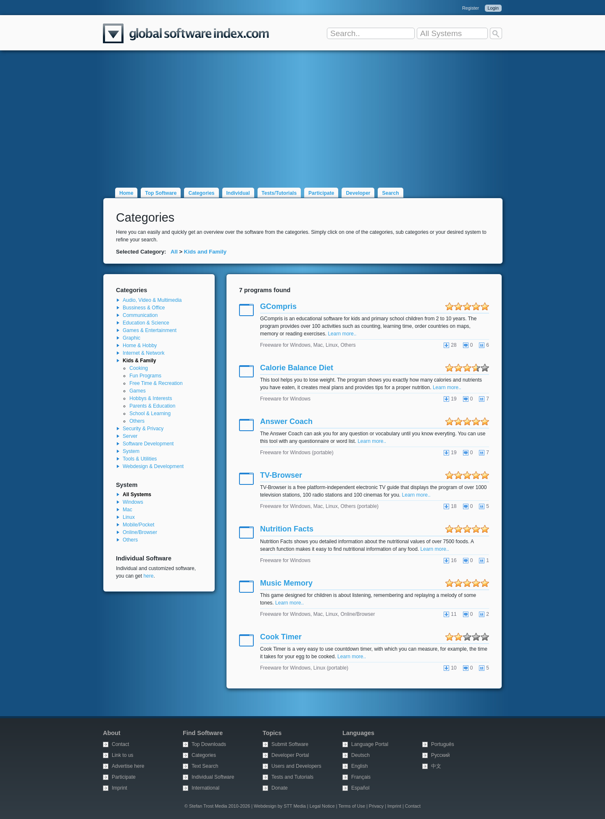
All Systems (137, 494)
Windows (133, 502)
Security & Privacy (143, 429)
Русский (440, 755)
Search (390, 193)
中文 (436, 766)
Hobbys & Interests (150, 398)
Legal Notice (322, 806)
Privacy (376, 806)
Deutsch (360, 755)
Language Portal (369, 744)
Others (137, 421)
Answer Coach (286, 421)
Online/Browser (140, 532)
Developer (358, 193)
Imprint (119, 788)
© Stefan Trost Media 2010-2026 (217, 806)
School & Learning (150, 413)
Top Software (160, 193)
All (174, 252)
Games (137, 391)
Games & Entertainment (149, 330)
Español (360, 788)
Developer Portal (290, 755)
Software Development (148, 444)
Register (470, 7)
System (131, 451)
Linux (129, 517)
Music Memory (286, 583)
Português (442, 744)
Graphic (131, 338)
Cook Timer (281, 637)
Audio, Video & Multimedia (152, 300)
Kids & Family (139, 361)
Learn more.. (342, 334)
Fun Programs (145, 376)
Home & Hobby (140, 345)
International (205, 788)
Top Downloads (209, 744)
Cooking (138, 368)
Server (130, 436)
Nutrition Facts (286, 529)
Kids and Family (205, 252)
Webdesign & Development (153, 466)
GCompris (278, 306)
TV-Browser (281, 475)
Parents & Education (152, 406)
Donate (279, 788)
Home (126, 193)
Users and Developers (296, 766)
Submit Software (289, 744)
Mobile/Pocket (138, 525)
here (148, 576)
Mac (127, 510)
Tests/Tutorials (279, 193)
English (359, 766)
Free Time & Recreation (156, 383)
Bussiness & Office (144, 308)
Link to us (122, 755)
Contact (120, 744)
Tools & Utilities (140, 459)
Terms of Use (351, 806)
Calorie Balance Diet (296, 368)
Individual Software (213, 777)
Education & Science (146, 323)
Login (493, 7)
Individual (238, 193)
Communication (140, 315)
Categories (201, 193)
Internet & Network (143, 353)
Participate (321, 193)
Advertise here (128, 766)
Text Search (205, 766)
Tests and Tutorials (292, 777)
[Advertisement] (302, 114)
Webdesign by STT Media (280, 806)
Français (361, 777)
